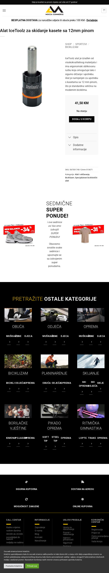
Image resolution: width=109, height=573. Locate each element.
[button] (4, 10)
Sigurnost (67, 543)
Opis (72, 137)
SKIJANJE (91, 373)
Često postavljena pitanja (100, 537)
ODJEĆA (54, 326)
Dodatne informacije (77, 146)
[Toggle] (70, 137)
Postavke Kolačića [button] (14, 566)
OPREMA (91, 326)
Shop (68, 44)
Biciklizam (71, 47)
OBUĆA (18, 326)
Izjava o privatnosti (68, 538)
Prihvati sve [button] (32, 566)
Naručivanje (40, 540)
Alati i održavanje (82, 174)
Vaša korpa (96, 541)
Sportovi (81, 44)
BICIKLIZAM (18, 373)
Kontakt (38, 537)
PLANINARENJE (54, 373)
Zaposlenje (40, 527)
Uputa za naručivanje (68, 528)
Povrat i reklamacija (68, 533)
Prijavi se (95, 533)
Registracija (97, 529)
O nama (38, 530)
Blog (37, 534)
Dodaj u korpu (81, 119)
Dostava (67, 546)
